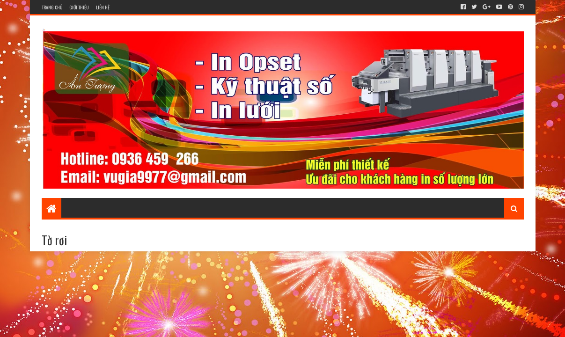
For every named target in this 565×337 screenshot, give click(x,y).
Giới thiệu (79, 7)
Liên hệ (103, 7)
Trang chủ (52, 7)
